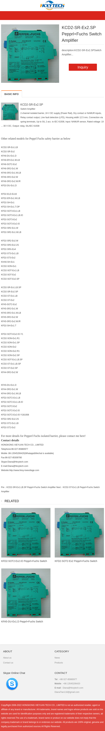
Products (59, 662)
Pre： (4, 487)
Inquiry (83, 67)
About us (7, 658)
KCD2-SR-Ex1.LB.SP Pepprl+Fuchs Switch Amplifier (31, 487)
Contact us (8, 662)
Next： (59, 487)
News (57, 658)
